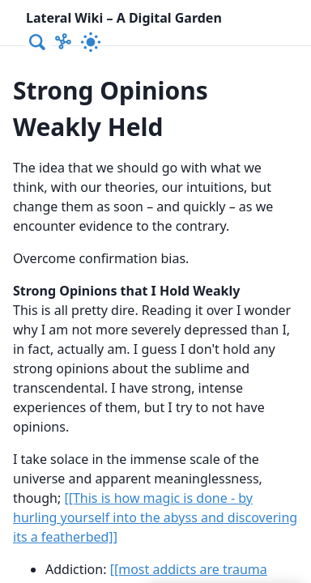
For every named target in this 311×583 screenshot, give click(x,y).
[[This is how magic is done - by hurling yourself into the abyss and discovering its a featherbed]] (155, 517)
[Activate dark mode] (91, 42)
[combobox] (38, 42)
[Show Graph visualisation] (63, 42)
